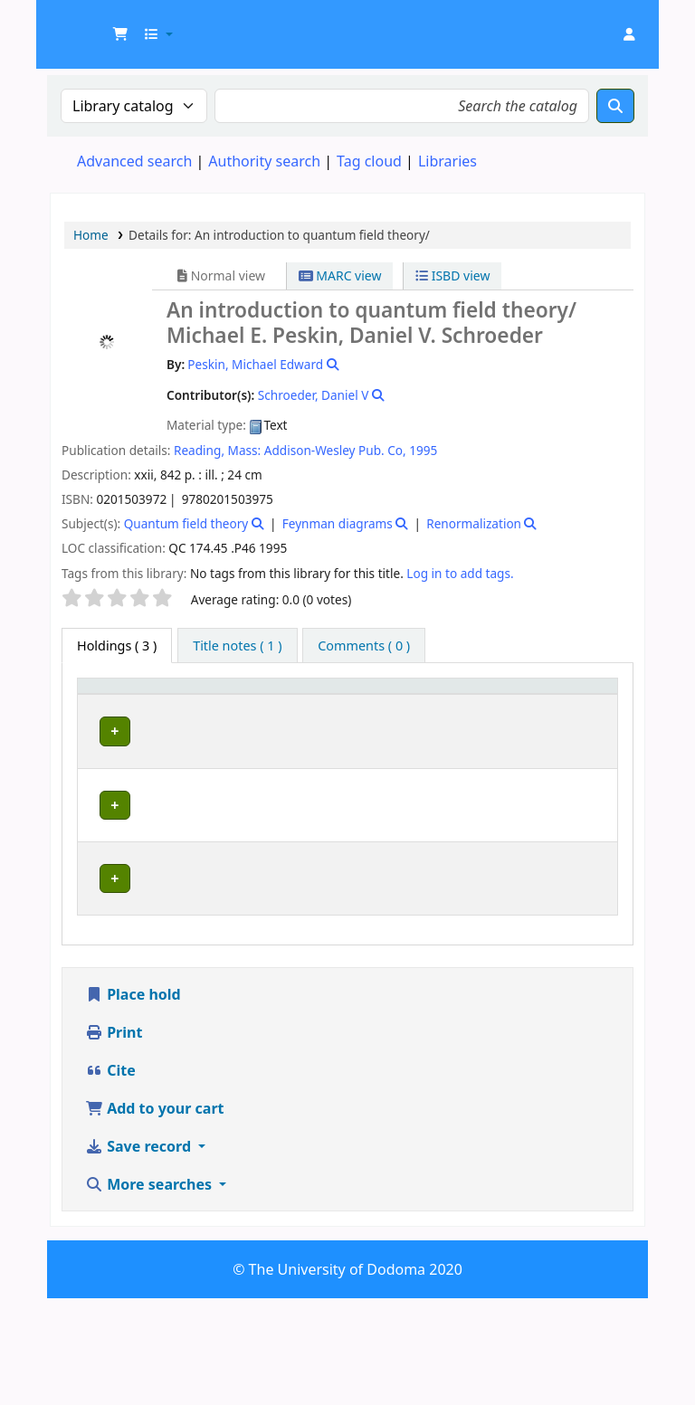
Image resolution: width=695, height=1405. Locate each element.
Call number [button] (393, 703)
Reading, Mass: (217, 450)
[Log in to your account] (629, 34)
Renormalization (473, 523)
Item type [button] (100, 703)
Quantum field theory (186, 523)
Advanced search (134, 161)
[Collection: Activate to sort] (309, 704)
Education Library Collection (191, 763)
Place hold (133, 1101)
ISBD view (452, 275)
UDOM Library (96, 25)
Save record (140, 1253)
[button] (120, 34)
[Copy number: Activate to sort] (498, 704)
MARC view (340, 275)
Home (91, 234)
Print (113, 1139)
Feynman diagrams (337, 523)
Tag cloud (369, 161)
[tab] (237, 646)
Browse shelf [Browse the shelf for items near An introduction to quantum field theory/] (391, 790)
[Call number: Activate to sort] (406, 704)
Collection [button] (299, 712)
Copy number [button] (487, 703)
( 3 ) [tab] (117, 645)
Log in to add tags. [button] (459, 573)
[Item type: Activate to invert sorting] (112, 704)
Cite (110, 1177)
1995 (423, 450)
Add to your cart (154, 1215)
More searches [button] (150, 1291)
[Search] (615, 106)
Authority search (264, 161)
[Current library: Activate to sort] (202, 704)
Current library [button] (178, 703)
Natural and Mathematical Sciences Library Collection (202, 978)
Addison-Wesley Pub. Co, (335, 450)
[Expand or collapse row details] (580, 781)
